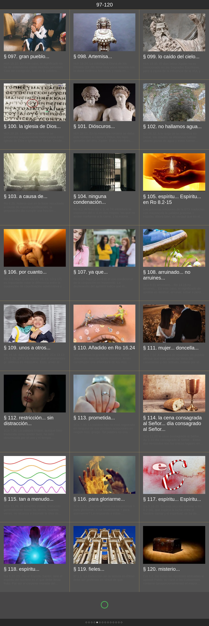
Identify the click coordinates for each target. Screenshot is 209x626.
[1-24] (86, 622)
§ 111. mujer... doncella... (171, 348)
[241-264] (113, 622)
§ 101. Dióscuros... (94, 126)
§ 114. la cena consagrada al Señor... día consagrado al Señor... (172, 423)
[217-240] (110, 622)
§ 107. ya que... (90, 272)
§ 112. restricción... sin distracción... (28, 420)
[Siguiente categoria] (197, 313)
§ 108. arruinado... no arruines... (166, 275)
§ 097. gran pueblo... (26, 56)
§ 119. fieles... (88, 569)
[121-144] (100, 622)
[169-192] (105, 622)
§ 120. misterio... (161, 569)
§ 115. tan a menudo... (28, 499)
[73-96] (94, 622)
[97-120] (97, 622)
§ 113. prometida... (94, 417)
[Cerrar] (5, 5)
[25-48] (89, 622)
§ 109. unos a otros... (27, 347)
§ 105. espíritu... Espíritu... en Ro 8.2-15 (172, 199)
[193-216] (108, 622)
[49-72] (91, 622)
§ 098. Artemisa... (92, 56)
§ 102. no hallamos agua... (172, 126)
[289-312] (119, 622)
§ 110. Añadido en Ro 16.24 (104, 347)
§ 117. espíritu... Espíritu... (172, 499)
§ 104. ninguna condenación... (89, 199)
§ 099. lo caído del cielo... (171, 56)
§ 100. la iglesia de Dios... (32, 126)
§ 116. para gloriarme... (99, 499)
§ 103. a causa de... (25, 196)
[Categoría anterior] (11, 313)
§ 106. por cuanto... (25, 272)
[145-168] (102, 622)
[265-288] (116, 622)
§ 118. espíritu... (21, 569)
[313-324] (121, 622)
